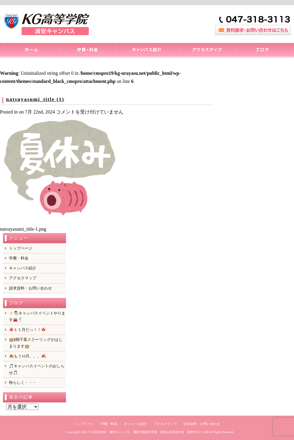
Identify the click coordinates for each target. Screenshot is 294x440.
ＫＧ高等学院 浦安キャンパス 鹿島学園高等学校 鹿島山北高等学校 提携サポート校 (148, 432)
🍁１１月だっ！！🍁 (27, 329)
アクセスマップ (206, 50)
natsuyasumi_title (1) (35, 99)
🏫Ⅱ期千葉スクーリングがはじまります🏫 (35, 342)
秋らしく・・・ (22, 382)
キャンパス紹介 (146, 50)
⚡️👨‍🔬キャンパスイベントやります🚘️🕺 (37, 316)
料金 (86, 50)
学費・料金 (18, 258)
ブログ (262, 50)
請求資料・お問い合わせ (30, 288)
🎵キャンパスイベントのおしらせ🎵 (36, 369)
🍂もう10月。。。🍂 (27, 356)
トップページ (30, 50)
